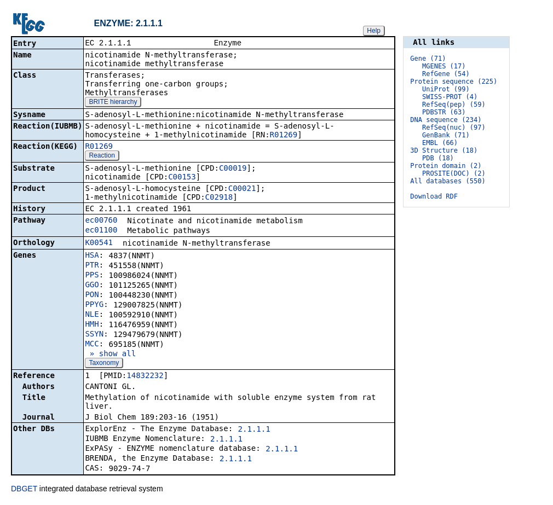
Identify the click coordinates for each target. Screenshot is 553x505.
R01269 (284, 135)
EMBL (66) (440, 143)
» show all (110, 354)
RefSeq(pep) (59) (454, 104)
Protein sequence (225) (453, 81)
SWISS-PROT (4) (449, 97)
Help (374, 30)
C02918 (219, 198)
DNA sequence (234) (445, 120)
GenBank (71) (446, 135)
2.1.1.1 (254, 430)
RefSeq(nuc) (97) (454, 127)
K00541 (99, 243)
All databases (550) (447, 181)
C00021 (242, 189)
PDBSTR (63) (443, 112)
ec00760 (101, 221)
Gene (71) (428, 58)
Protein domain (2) (445, 166)
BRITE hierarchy (113, 103)
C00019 (233, 169)
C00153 (182, 177)
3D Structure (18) (443, 150)
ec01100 (101, 231)
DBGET (24, 489)
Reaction (101, 156)
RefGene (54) (446, 74)
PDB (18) (438, 158)
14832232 (144, 376)
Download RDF (434, 196)
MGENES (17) (443, 66)
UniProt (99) (446, 89)
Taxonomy (104, 364)
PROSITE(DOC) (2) (454, 173)
